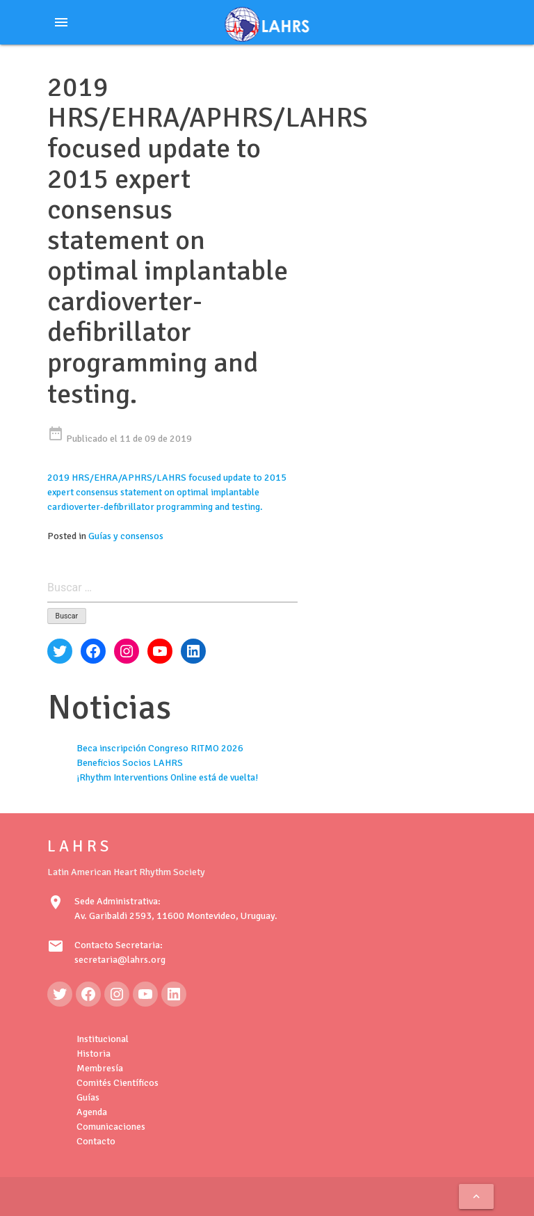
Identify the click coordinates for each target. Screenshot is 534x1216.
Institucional (102, 1039)
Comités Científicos (117, 1083)
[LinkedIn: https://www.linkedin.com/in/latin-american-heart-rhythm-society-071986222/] (173, 994)
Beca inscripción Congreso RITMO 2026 (159, 748)
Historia (93, 1053)
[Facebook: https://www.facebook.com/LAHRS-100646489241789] (88, 994)
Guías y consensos (125, 536)
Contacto (95, 1141)
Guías (87, 1097)
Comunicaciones (110, 1127)
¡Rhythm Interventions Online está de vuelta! (167, 777)
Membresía (99, 1068)
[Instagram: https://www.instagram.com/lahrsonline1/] (116, 994)
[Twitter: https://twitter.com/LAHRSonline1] (59, 994)
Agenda (91, 1112)
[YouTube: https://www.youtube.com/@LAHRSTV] (145, 994)
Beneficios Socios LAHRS (129, 763)
